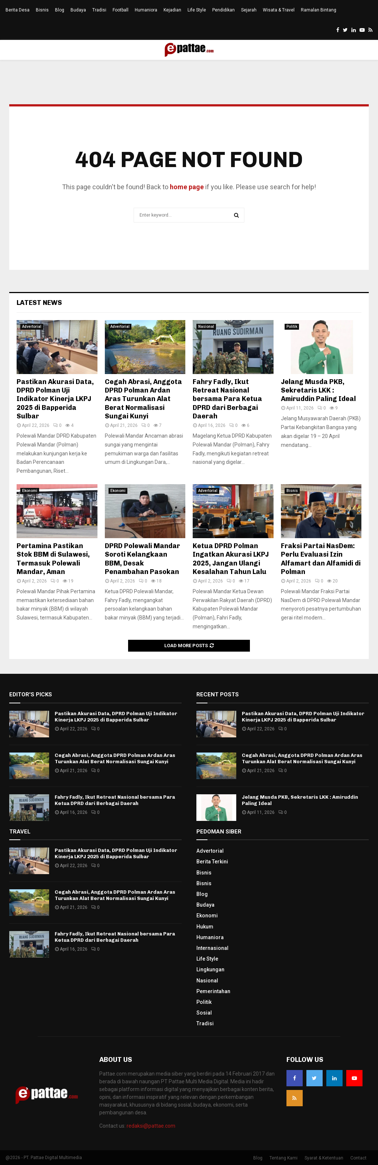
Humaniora (146, 10)
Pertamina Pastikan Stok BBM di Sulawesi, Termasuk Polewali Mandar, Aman (53, 559)
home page (187, 187)
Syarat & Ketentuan (324, 1158)
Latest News (39, 303)
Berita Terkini (212, 862)
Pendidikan (223, 10)
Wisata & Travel (279, 10)
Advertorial (31, 327)
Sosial (204, 1013)
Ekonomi (29, 491)
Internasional (212, 948)
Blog (59, 10)
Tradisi (99, 10)
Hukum (204, 927)
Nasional (206, 327)
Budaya (78, 10)
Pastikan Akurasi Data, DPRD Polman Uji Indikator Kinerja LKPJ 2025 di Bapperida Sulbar (55, 399)
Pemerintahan (213, 991)
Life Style (197, 10)
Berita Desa (18, 10)
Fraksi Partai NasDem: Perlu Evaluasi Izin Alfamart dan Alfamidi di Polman (321, 559)
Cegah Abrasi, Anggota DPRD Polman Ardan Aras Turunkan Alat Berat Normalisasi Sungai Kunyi (143, 399)
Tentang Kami (283, 1158)
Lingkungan (210, 969)
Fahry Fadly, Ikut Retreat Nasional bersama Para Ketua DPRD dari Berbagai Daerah (227, 399)
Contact (358, 1158)
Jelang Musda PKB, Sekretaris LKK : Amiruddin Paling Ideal (318, 390)
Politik (291, 327)
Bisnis (42, 10)
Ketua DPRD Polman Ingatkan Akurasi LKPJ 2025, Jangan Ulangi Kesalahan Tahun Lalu (231, 559)
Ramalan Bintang (318, 10)
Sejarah (249, 10)
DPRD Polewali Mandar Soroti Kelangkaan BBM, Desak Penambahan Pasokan (142, 559)
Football (120, 10)
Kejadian (172, 10)
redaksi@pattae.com (151, 1126)
